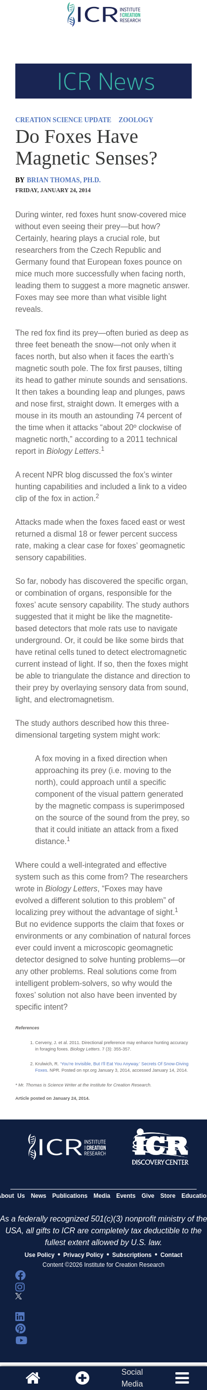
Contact (172, 1255)
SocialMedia (132, 1378)
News (38, 1195)
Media (101, 1195)
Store (168, 1195)
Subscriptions (132, 1255)
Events (125, 1195)
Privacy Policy (83, 1255)
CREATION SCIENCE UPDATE (63, 120)
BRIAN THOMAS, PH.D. (64, 180)
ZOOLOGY (136, 120)
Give (148, 1195)
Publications (69, 1195)
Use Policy (40, 1255)
